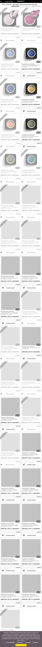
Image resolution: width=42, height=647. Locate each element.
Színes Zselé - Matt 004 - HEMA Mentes (31, 69)
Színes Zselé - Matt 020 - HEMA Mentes (31, 210)
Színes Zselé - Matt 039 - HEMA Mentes (10, 351)
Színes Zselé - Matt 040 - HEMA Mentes (31, 351)
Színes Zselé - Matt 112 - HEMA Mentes (31, 457)
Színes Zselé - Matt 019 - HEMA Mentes (10, 210)
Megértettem (21, 645)
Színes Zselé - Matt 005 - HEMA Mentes (10, 104)
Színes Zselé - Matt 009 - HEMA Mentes (10, 139)
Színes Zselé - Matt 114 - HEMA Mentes (31, 493)
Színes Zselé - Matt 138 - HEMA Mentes (10, 564)
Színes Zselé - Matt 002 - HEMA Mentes (31, 33)
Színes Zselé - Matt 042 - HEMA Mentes (31, 387)
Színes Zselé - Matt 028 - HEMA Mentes (10, 316)
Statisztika (27, 642)
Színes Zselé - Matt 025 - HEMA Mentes (31, 245)
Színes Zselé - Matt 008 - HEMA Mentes (31, 104)
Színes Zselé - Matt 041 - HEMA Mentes (10, 387)
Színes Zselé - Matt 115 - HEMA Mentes (10, 528)
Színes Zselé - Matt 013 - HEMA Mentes (31, 175)
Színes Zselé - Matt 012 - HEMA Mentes (10, 175)
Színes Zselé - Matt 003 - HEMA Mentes (10, 69)
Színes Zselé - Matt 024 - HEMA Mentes (10, 245)
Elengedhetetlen (9, 642)
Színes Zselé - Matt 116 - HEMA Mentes (31, 528)
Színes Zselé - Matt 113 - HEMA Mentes (10, 493)
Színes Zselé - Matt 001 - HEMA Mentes (10, 33)
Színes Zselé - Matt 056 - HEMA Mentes (10, 422)
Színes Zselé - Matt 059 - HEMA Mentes (10, 457)
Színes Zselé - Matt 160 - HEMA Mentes (10, 599)
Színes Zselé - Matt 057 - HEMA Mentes (31, 422)
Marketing (34, 642)
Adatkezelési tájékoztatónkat (33, 635)
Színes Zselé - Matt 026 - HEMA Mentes (10, 281)
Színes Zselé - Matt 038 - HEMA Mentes (31, 316)
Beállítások (19, 642)
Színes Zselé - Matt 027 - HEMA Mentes (31, 281)
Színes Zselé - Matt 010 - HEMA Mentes (31, 139)
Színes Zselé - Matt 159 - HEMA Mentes (31, 564)
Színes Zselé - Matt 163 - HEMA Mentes (31, 599)
